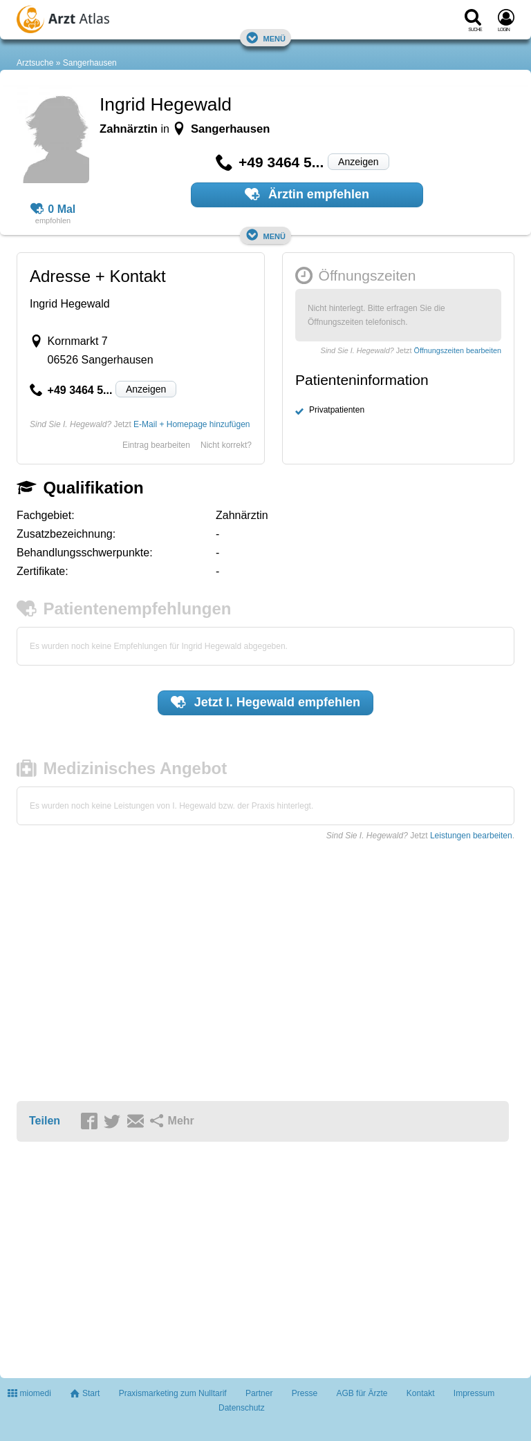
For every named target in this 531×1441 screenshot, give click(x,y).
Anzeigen (358, 161)
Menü (265, 37)
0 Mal (53, 209)
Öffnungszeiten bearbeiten (457, 350)
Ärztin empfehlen (307, 194)
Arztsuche (35, 63)
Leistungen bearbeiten (471, 835)
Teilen (44, 1121)
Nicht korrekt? (226, 445)
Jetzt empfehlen (265, 702)
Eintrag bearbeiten (156, 445)
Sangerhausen (90, 63)
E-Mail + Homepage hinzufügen (191, 424)
